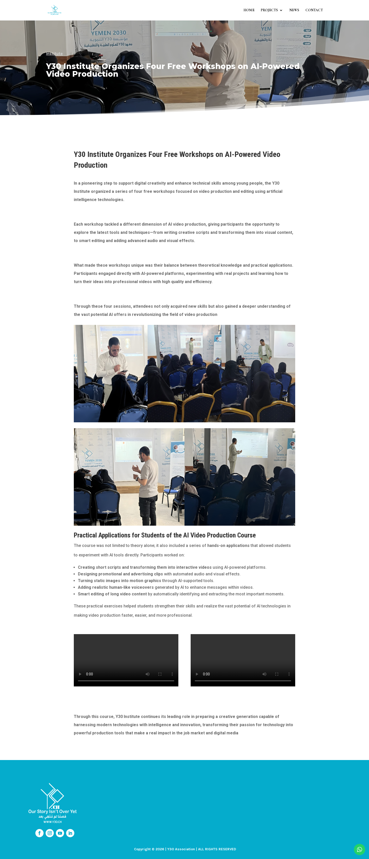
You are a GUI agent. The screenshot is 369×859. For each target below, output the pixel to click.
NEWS (294, 10)
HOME (248, 10)
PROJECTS (269, 10)
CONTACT (314, 10)
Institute (54, 53)
